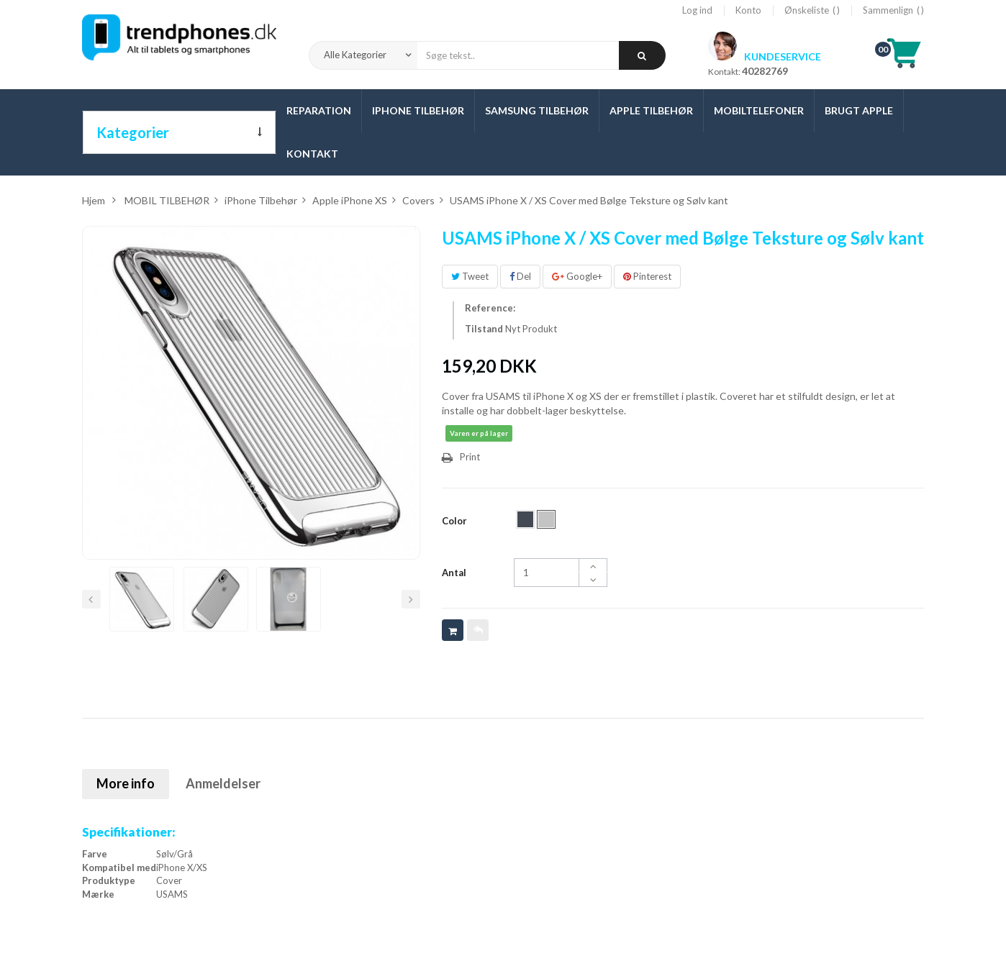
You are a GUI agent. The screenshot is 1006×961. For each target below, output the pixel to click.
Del (520, 276)
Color (455, 521)
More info (125, 783)
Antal (454, 572)
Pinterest (647, 276)
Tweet (470, 276)
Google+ (577, 276)
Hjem (93, 200)
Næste (411, 599)
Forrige (91, 599)
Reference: (490, 308)
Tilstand (484, 328)
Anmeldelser (223, 783)
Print (470, 457)
